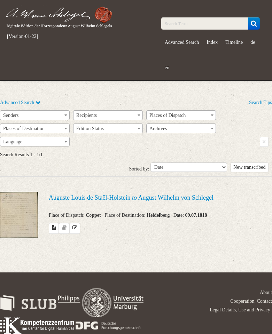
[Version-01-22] (22, 36)
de (252, 42)
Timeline (234, 42)
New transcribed (249, 167)
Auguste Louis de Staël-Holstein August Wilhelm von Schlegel (131, 197)
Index (212, 42)
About (266, 292)
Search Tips (260, 102)
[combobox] (35, 115)
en (167, 67)
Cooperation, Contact (251, 301)
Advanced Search (182, 42)
